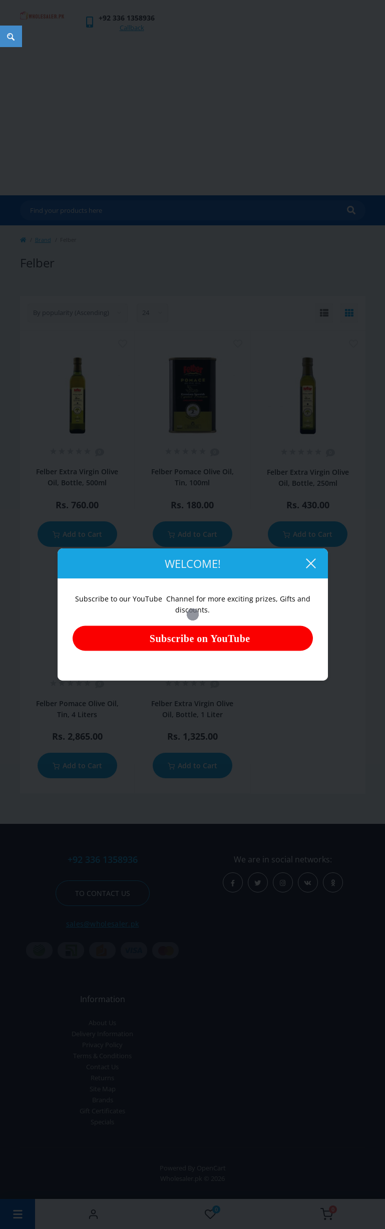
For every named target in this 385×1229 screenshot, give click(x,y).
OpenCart (211, 1167)
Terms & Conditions (102, 1055)
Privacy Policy (102, 1044)
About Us (102, 1022)
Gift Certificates (102, 1110)
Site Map (103, 1088)
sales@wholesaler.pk (102, 924)
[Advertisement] (193, 110)
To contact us (102, 893)
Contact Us (102, 1066)
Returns (102, 1077)
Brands (102, 1099)
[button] (126, 18)
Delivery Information (102, 1033)
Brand (43, 239)
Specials (102, 1121)
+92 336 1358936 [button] (103, 859)
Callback (132, 27)
